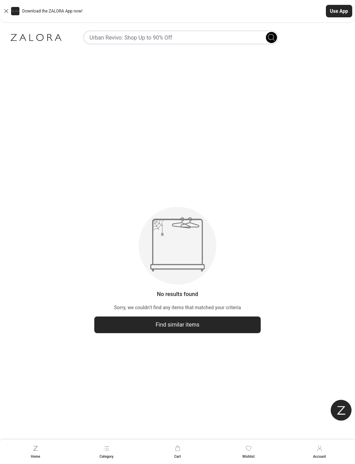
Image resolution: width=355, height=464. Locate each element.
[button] (177, 11)
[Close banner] (6, 11)
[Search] (271, 37)
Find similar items (178, 324)
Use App (339, 11)
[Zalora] (36, 37)
